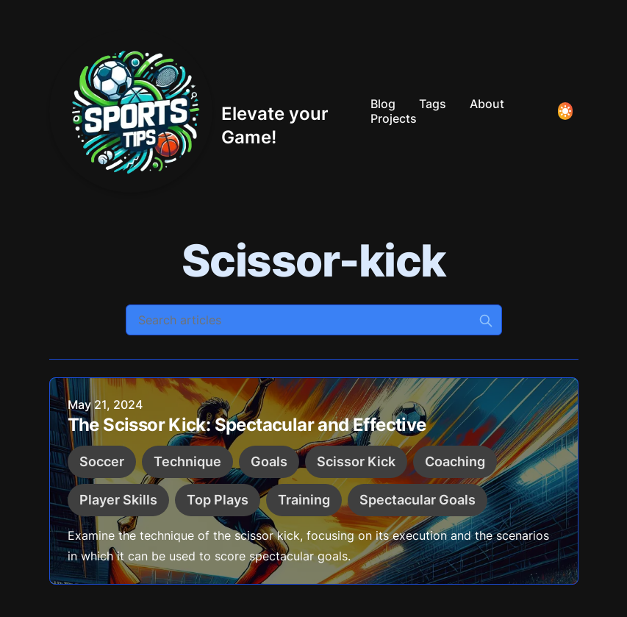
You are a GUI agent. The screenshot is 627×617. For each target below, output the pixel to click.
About (487, 103)
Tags (432, 103)
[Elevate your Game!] (204, 111)
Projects (393, 118)
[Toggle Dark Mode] (565, 111)
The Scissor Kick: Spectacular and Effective (247, 426)
